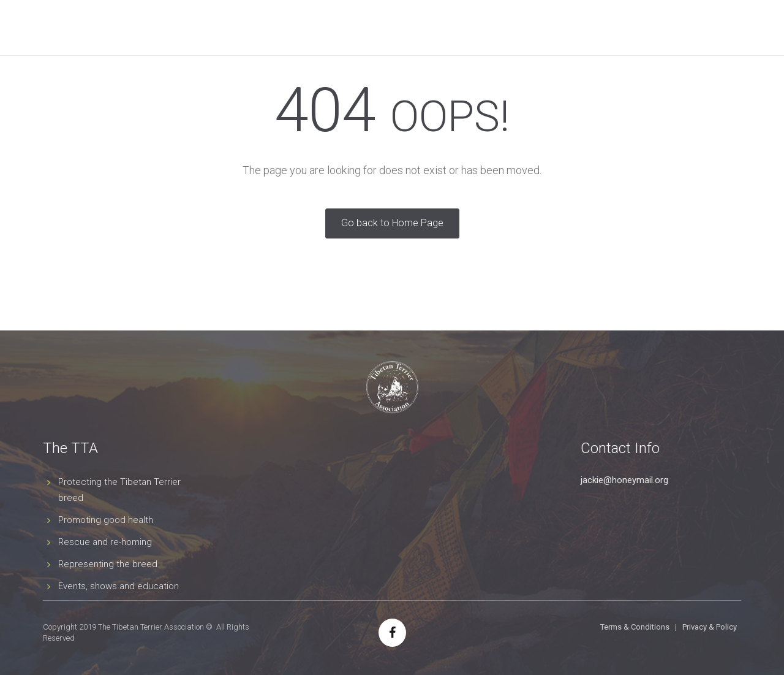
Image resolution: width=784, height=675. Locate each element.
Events (378, 27)
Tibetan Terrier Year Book (578, 27)
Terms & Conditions (634, 626)
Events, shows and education (118, 586)
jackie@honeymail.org (624, 480)
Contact (681, 27)
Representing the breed (107, 564)
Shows (323, 27)
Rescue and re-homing (105, 541)
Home (111, 27)
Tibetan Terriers (247, 27)
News (483, 27)
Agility (433, 27)
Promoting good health (105, 519)
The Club (166, 27)
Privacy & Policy (709, 626)
